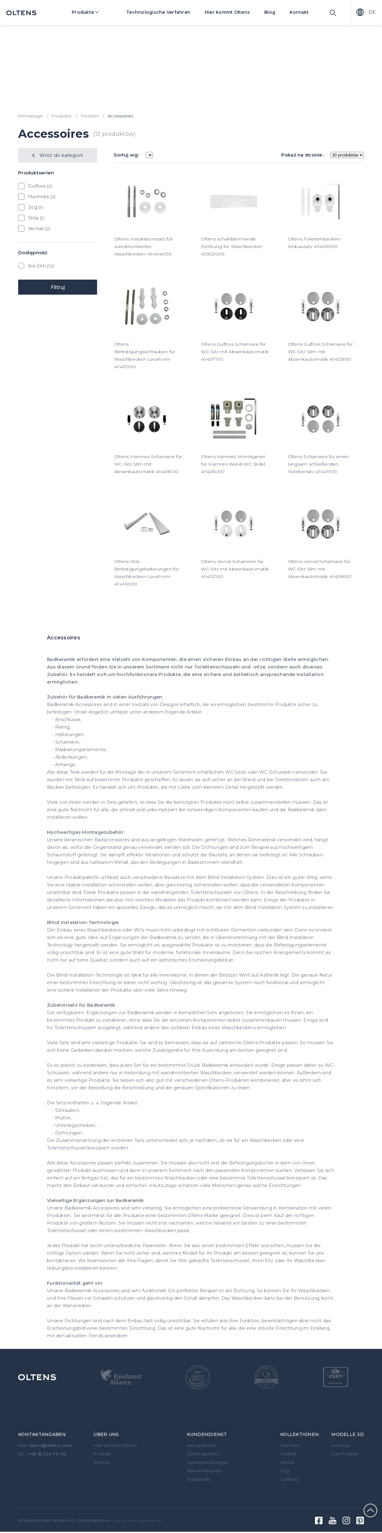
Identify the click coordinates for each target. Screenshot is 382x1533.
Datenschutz (63, 1520)
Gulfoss (37, 186)
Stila (33, 218)
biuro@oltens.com (51, 1445)
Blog (269, 12)
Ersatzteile (198, 1479)
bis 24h (37, 266)
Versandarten (202, 1445)
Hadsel (288, 1454)
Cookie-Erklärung (94, 1520)
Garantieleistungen (208, 1462)
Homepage (30, 115)
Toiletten (89, 115)
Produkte (89, 12)
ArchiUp (340, 1445)
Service (101, 1462)
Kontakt (299, 12)
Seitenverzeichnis (34, 1520)
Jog (32, 207)
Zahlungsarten (203, 1454)
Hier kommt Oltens (227, 12)
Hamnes (38, 196)
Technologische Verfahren (158, 12)
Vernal (36, 228)
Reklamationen (204, 1471)
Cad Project (344, 1454)
